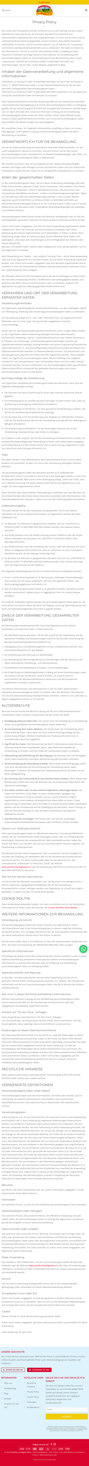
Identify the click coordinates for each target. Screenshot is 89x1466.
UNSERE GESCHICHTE (13, 1352)
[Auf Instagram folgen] (55, 1444)
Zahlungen (31, 1402)
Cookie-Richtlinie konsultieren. (63, 907)
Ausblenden (44, 2)
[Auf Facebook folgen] (51, 1444)
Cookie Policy (33, 1397)
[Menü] (6, 10)
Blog (6, 1393)
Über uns (8, 1383)
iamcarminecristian (49, 1460)
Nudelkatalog (10, 1388)
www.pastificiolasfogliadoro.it (16, 866)
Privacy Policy (33, 1391)
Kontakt (7, 1398)
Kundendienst (33, 1407)
